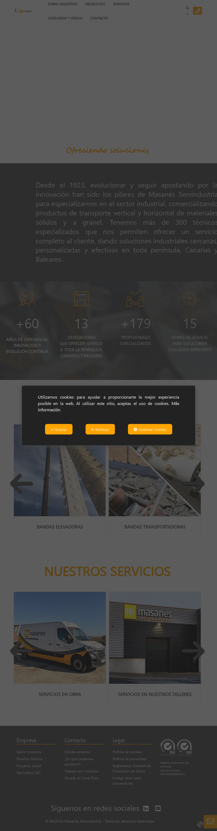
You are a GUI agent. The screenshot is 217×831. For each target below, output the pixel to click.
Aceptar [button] (59, 429)
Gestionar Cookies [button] (150, 429)
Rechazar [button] (100, 429)
